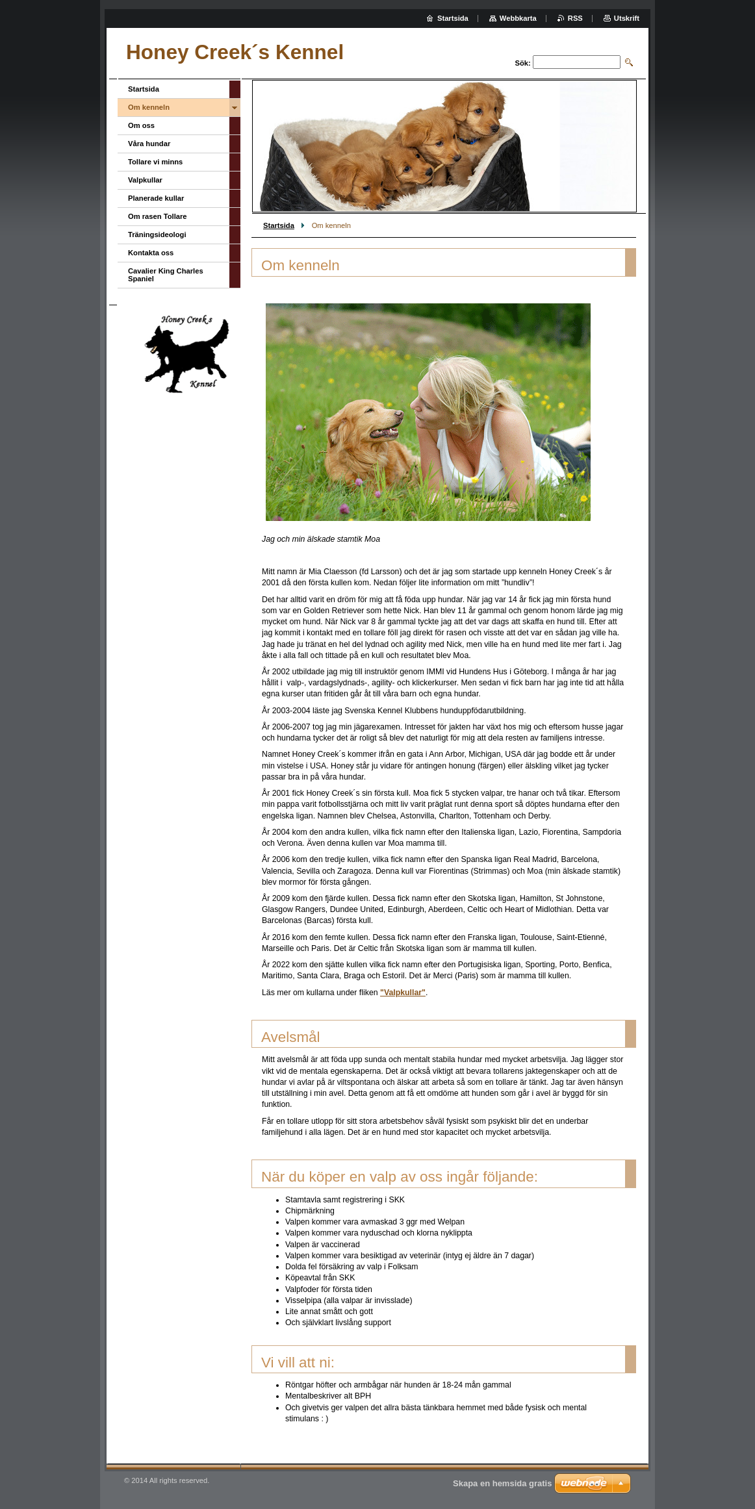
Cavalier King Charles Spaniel (165, 275)
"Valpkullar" (403, 992)
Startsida (278, 225)
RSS (575, 18)
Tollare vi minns (155, 162)
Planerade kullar (156, 198)
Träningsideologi (157, 234)
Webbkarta (518, 18)
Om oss (141, 125)
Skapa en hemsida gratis (502, 1483)
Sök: (523, 63)
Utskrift (626, 18)
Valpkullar (145, 180)
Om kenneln (149, 107)
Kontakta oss (150, 253)
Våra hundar (149, 143)
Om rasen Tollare (157, 216)
